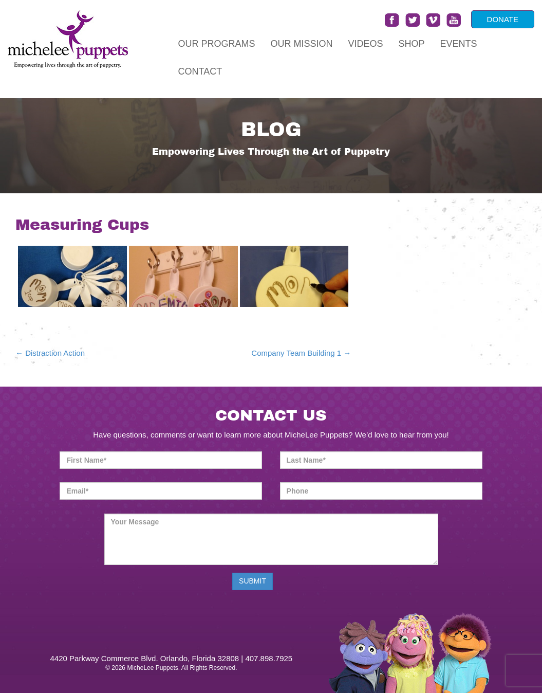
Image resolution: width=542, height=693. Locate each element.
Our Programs (216, 44)
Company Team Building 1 (301, 353)
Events (458, 44)
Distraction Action (50, 353)
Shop (412, 44)
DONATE (502, 19)
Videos (365, 44)
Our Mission (302, 44)
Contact (200, 71)
